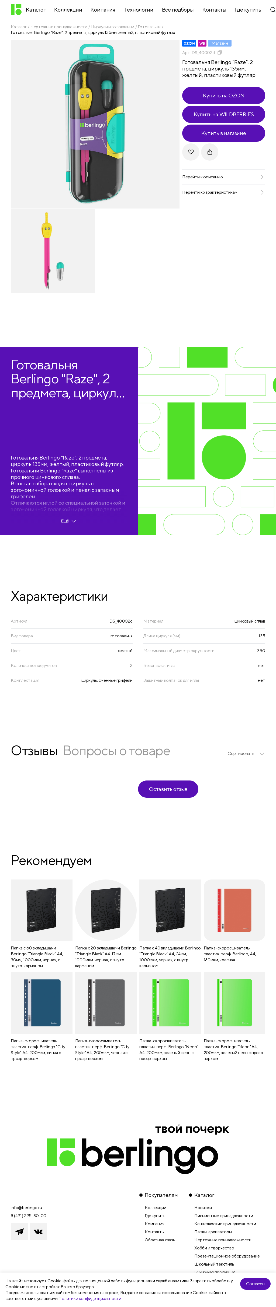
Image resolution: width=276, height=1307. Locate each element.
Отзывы (34, 750)
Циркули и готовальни (112, 26)
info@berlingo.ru (26, 1207)
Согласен (255, 1283)
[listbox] (246, 754)
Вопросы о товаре (116, 750)
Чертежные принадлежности (58, 26)
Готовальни (149, 26)
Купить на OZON (223, 95)
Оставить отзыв (168, 789)
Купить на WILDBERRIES (224, 114)
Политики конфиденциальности (89, 1298)
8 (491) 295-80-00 (28, 1215)
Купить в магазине (223, 133)
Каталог (19, 26)
